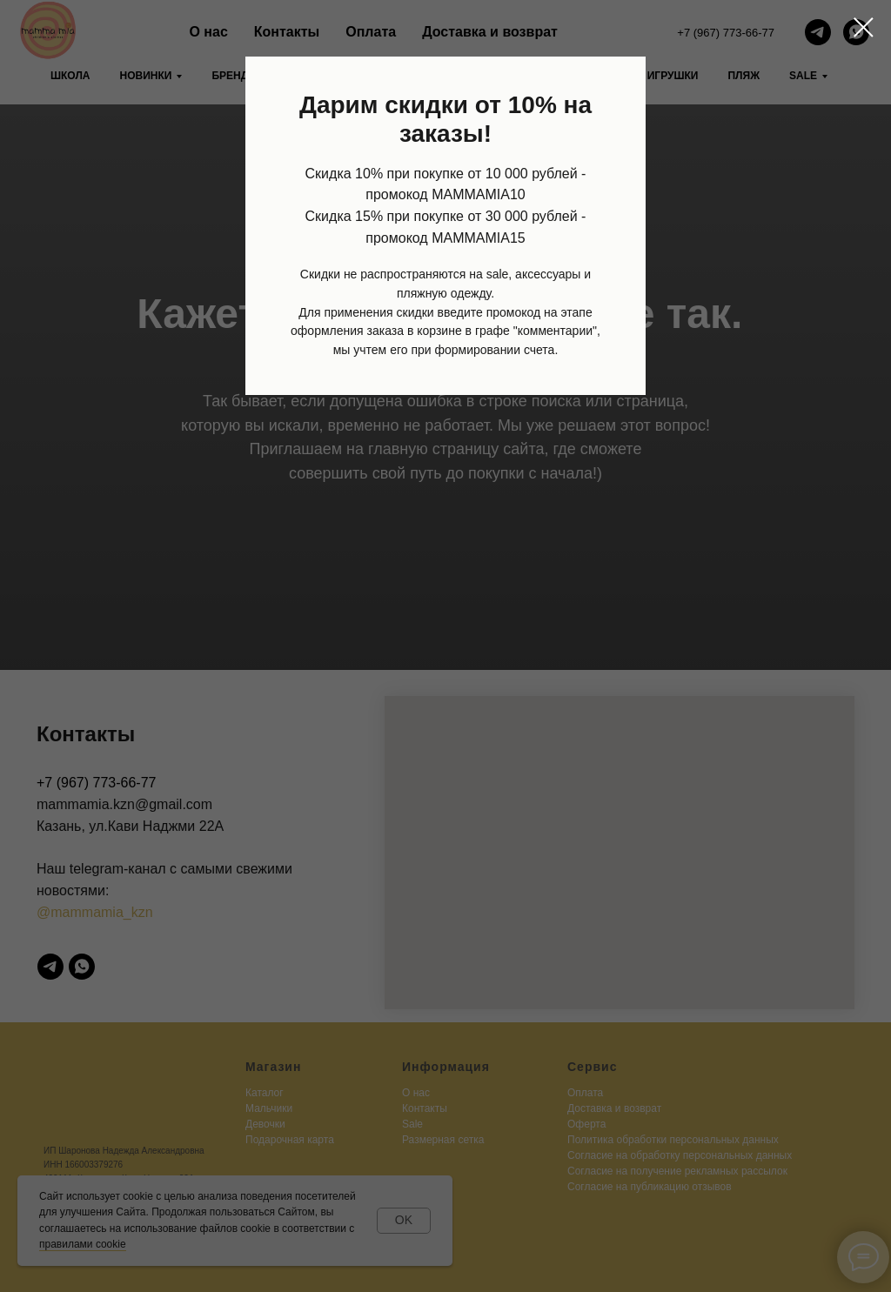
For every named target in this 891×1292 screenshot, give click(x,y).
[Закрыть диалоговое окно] (863, 27)
